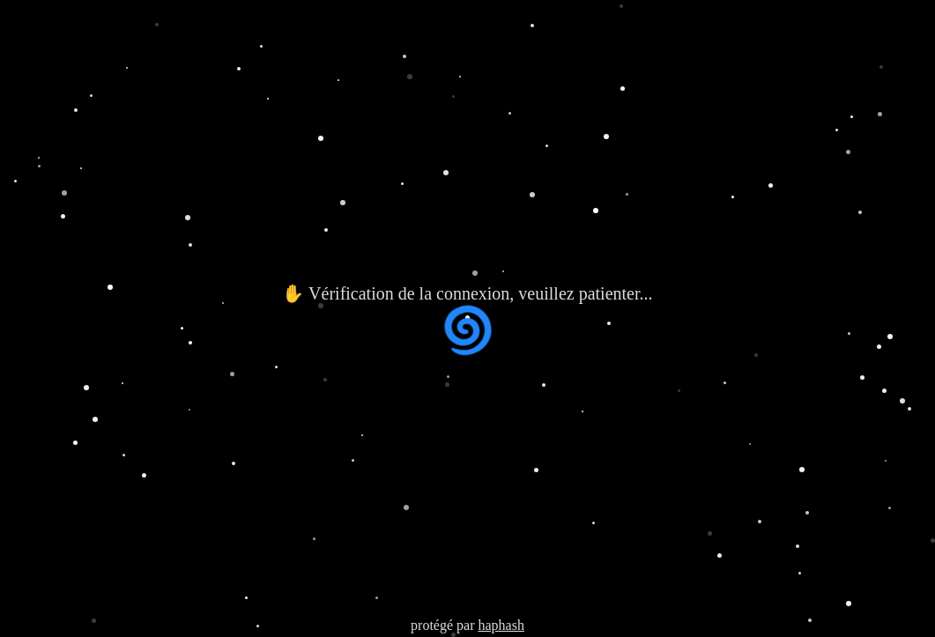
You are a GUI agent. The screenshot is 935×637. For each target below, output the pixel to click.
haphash (500, 625)
